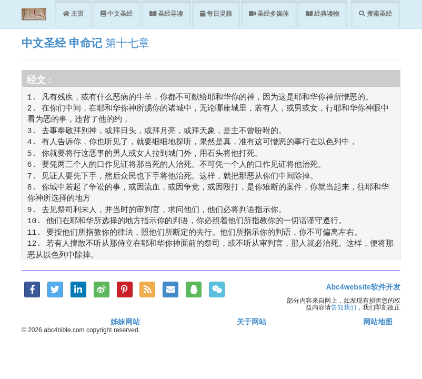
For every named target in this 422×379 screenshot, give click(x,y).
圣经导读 (169, 13)
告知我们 (343, 307)
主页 (76, 13)
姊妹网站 (125, 321)
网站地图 (378, 321)
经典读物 (326, 13)
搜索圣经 (378, 13)
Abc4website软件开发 (363, 287)
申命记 (85, 43)
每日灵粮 (218, 13)
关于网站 (251, 321)
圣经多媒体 (272, 13)
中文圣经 (119, 13)
